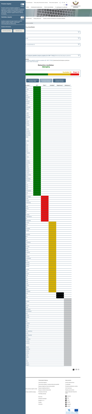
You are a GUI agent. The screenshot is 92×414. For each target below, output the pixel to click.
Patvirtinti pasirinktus (6, 30)
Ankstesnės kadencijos (36, 7)
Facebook (69, 395)
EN (64, 2)
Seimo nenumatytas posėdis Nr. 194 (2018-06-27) (23, 44)
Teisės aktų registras (53, 2)
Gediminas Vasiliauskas (25, 190)
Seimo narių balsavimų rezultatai (26, 23)
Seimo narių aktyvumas (27, 18)
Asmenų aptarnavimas (69, 381)
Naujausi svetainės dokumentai (44, 389)
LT (62, 2)
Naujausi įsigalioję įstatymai (44, 387)
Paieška (40, 401)
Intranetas (40, 403)
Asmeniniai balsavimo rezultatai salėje (33, 80)
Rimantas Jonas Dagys (25, 196)
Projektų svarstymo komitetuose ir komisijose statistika (54, 18)
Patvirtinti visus (19, 30)
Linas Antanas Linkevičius (26, 331)
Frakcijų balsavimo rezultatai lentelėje (59, 80)
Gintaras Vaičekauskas (25, 220)
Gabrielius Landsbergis (25, 258)
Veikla (27, 7)
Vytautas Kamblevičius (25, 202)
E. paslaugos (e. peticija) (61, 7)
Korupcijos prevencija (42, 390)
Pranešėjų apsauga (42, 392)
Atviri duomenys (68, 387)
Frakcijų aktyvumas (37, 18)
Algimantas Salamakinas (26, 216)
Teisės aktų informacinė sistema (41, 2)
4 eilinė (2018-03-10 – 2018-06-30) (20, 38)
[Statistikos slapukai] (22, 17)
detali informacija (34, 61)
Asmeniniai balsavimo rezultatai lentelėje (46, 80)
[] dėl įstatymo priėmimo (41, 55)
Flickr (68, 397)
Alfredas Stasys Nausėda (26, 335)
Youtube (68, 401)
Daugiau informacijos (6, 26)
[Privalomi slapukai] (22, 4)
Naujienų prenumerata (69, 389)
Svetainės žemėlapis (42, 397)
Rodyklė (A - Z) (41, 399)
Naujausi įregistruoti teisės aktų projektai (46, 385)
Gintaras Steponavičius (25, 174)
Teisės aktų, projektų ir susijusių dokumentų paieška (48, 383)
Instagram (69, 403)
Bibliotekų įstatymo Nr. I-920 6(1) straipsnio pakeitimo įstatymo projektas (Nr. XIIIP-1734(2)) (32, 60)
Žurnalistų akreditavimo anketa (71, 385)
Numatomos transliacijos (26, 2)
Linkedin (68, 405)
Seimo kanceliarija (48, 7)
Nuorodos (40, 395)
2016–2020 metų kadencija (18, 32)
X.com (68, 399)
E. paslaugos (67, 383)
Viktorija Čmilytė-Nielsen (25, 311)
